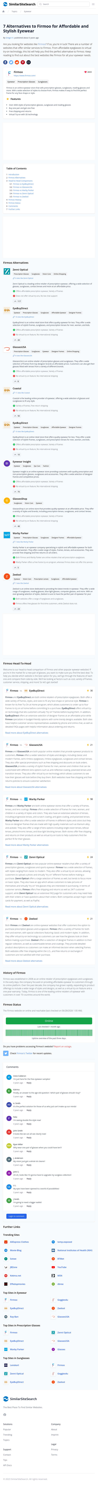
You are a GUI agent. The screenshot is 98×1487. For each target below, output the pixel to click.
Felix (15, 1117)
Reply (29, 1083)
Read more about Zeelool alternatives (23, 960)
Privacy (54, 1449)
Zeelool (17, 574)
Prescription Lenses (41, 579)
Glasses (61, 1349)
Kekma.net (15, 1275)
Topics (14, 11)
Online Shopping (60, 274)
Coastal (17, 388)
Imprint (54, 1434)
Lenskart (14, 1365)
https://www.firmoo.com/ (25, 75)
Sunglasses (43, 81)
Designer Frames (75, 313)
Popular (7, 1429)
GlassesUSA (19, 347)
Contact (7, 1454)
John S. (16, 1172)
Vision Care (47, 274)
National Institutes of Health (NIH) (74, 1250)
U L (14, 1185)
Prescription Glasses (26, 81)
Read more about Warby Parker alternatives (26, 845)
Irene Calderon (19, 1076)
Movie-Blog (15, 1250)
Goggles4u (62, 1299)
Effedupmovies (17, 1284)
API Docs (7, 1465)
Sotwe (13, 1258)
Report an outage (62, 1046)
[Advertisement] (49, 141)
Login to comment (16, 1216)
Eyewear (27, 11)
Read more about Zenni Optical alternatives (26, 906)
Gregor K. (10, 37)
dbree (60, 1284)
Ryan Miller (18, 1144)
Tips (5, 1460)
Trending (7, 1434)
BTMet (60, 1258)
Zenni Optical (20, 269)
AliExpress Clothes (19, 1241)
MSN (59, 1275)
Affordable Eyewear (59, 313)
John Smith (18, 1130)
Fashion (46, 466)
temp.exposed (64, 1241)
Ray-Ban (14, 1316)
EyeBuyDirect (20, 308)
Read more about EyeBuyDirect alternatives (26, 732)
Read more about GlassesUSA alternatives (26, 787)
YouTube (61, 1267)
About (54, 1429)
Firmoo (42, 44)
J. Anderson (18, 1158)
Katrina (16, 1089)
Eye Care (37, 466)
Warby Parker (20, 533)
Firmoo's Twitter (24, 1053)
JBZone (13, 1267)
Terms (54, 1454)
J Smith (16, 1199)
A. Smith (16, 1103)
